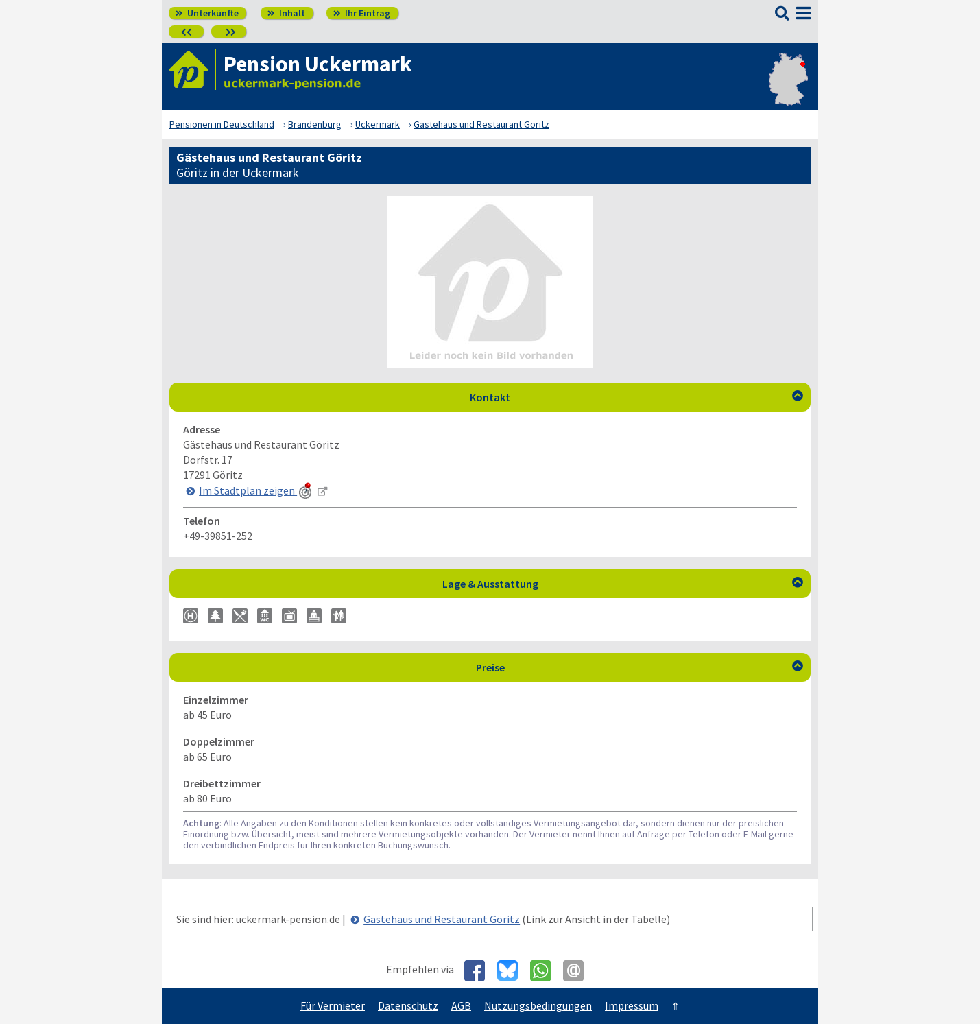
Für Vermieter (332, 1005)
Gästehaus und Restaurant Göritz (441, 919)
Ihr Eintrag (361, 13)
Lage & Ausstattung (623, 584)
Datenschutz (408, 1005)
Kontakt (636, 397)
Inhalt (286, 13)
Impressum (631, 1005)
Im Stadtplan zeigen (256, 490)
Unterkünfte (207, 13)
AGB (461, 1005)
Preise (640, 667)
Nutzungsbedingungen (538, 1005)
